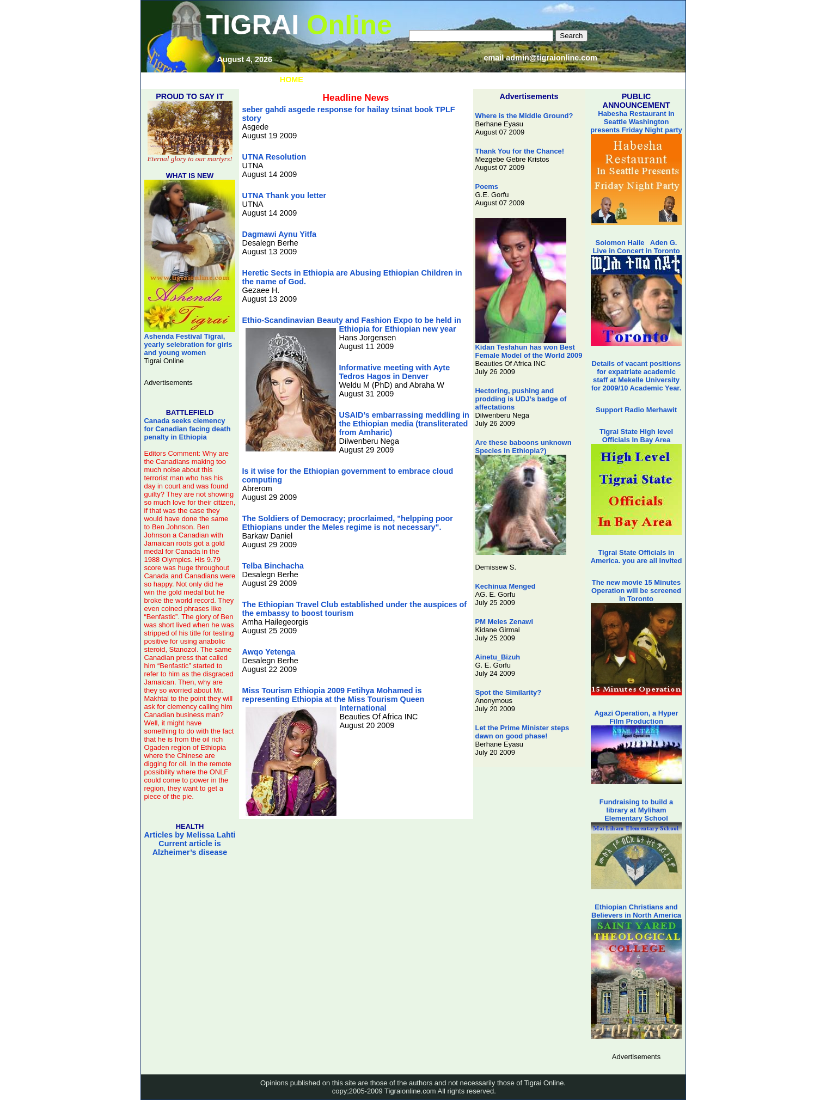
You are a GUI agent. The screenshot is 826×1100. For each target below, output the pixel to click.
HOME (291, 79)
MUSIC (365, 79)
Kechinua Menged (505, 586)
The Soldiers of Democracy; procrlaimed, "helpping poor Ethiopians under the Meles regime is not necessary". (347, 522)
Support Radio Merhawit (636, 410)
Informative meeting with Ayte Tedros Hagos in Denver (394, 372)
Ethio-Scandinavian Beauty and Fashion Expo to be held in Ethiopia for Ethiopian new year (351, 324)
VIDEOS (452, 79)
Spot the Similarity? (508, 692)
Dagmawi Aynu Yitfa (279, 234)
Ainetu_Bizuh (498, 657)
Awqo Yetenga (269, 651)
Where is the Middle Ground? (524, 116)
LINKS (328, 79)
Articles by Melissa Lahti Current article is (190, 843)
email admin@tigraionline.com (540, 57)
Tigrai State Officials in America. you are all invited (636, 556)
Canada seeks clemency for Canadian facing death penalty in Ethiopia (187, 429)
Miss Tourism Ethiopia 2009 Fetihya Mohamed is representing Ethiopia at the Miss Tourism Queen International (333, 699)
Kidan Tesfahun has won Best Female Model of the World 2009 (529, 348)
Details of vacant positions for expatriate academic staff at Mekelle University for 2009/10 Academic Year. (636, 375)
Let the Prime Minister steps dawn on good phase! (522, 732)
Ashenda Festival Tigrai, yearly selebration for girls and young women (189, 341)
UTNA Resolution (274, 156)
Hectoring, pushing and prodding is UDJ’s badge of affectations (521, 399)
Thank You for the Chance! (520, 151)
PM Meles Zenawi (504, 622)
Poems (486, 186)
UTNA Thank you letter (284, 195)
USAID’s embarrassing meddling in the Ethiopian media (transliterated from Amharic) (404, 424)
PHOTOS (408, 79)
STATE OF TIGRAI (513, 79)
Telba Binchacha (273, 565)
